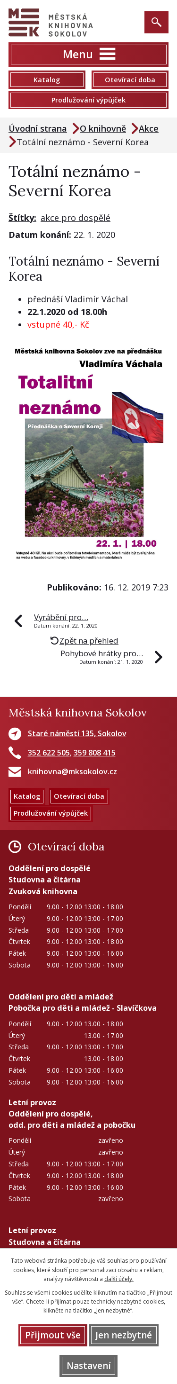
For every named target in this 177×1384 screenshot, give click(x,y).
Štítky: (22, 217)
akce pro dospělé (75, 217)
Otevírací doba (130, 79)
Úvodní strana (37, 128)
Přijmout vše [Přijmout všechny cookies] (53, 1335)
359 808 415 (95, 752)
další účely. (119, 1279)
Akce (149, 128)
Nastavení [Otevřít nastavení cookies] (89, 1366)
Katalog (47, 79)
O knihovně (103, 128)
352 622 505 (49, 752)
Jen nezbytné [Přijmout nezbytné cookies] (123, 1335)
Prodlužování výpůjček (88, 99)
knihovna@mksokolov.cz (72, 771)
